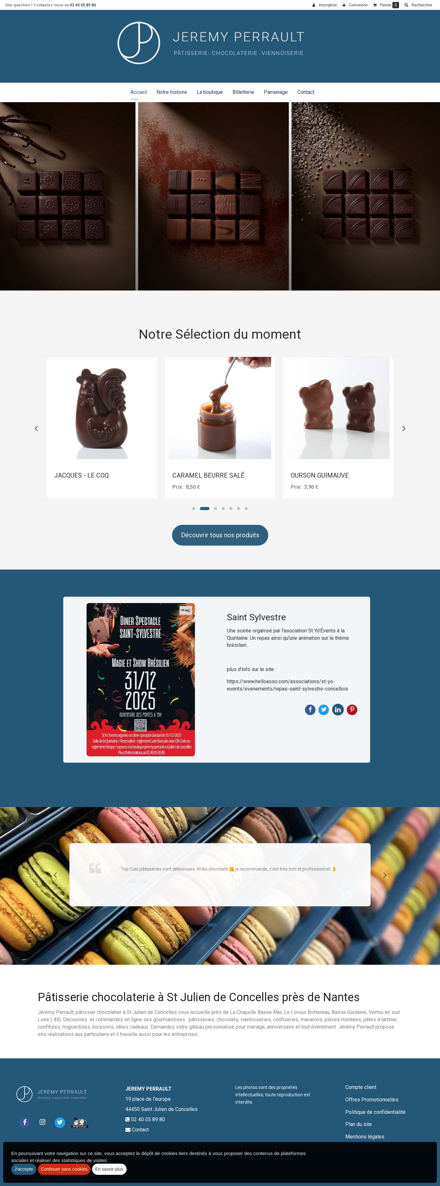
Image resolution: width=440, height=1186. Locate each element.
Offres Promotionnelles (371, 1100)
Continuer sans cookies (64, 1169)
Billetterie (243, 92)
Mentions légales (364, 1137)
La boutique (210, 92)
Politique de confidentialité (375, 1112)
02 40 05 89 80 (83, 5)
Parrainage (276, 92)
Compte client (360, 1087)
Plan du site (358, 1124)
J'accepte (23, 1169)
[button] (418, 5)
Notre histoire (171, 92)
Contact (305, 92)
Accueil (138, 92)
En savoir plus (109, 1169)
